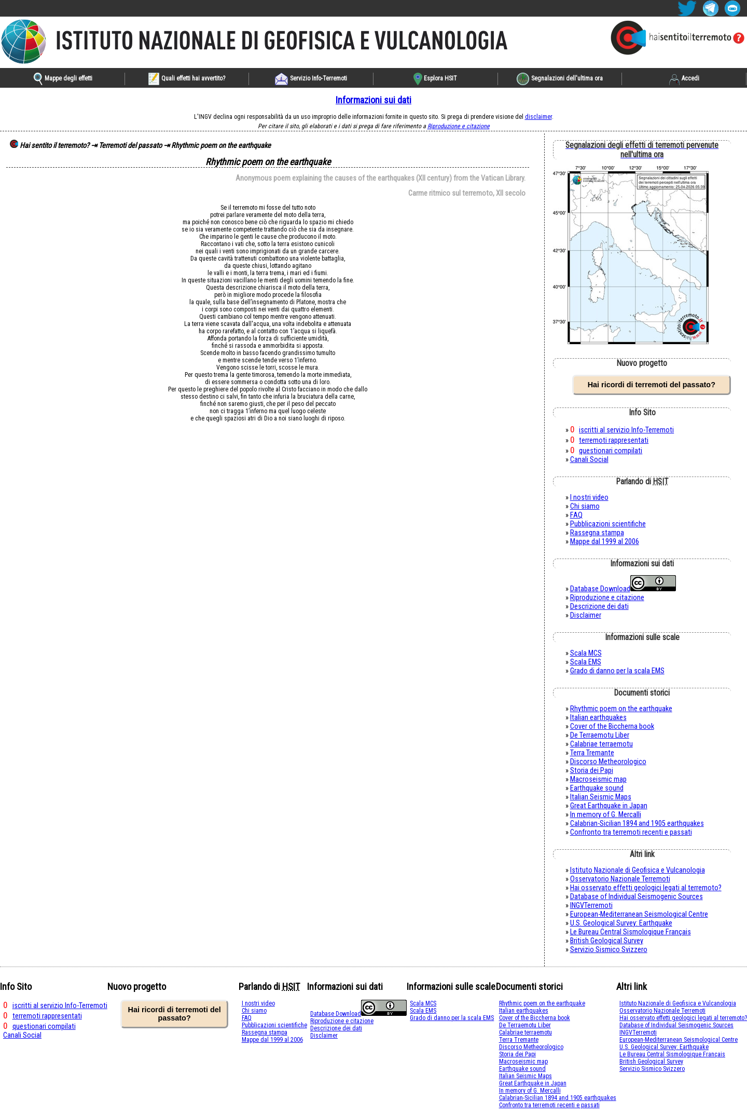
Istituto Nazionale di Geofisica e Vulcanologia (637, 870)
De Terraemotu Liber (599, 735)
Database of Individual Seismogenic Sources (636, 896)
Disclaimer (585, 615)
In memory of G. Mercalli (605, 814)
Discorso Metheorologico (608, 761)
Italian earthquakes (598, 717)
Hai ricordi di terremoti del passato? (651, 384)
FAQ (576, 515)
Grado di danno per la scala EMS (617, 671)
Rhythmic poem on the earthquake (621, 708)
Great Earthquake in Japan (608, 805)
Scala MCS (586, 653)
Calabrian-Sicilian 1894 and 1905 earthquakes (637, 823)
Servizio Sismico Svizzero (608, 949)
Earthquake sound (597, 788)
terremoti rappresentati (613, 440)
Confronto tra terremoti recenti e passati (631, 832)
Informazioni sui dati (373, 99)
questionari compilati (610, 450)
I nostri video (589, 497)
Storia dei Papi (591, 770)
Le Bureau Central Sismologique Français (630, 932)
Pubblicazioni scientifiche (608, 524)
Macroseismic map (598, 779)
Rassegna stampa (597, 532)
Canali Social (589, 459)
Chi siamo (585, 506)
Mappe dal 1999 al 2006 (604, 541)
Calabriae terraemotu (601, 744)
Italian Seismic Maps (600, 797)
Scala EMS (585, 662)
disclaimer (538, 116)
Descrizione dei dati (599, 606)
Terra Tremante (592, 753)
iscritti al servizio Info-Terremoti (626, 430)
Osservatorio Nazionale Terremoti (620, 879)
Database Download (600, 588)
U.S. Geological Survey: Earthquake (621, 923)
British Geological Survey (606, 940)
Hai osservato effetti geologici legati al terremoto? (646, 887)
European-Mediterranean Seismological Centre (639, 914)
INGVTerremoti (591, 905)
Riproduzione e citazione (458, 126)
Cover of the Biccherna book (612, 726)
